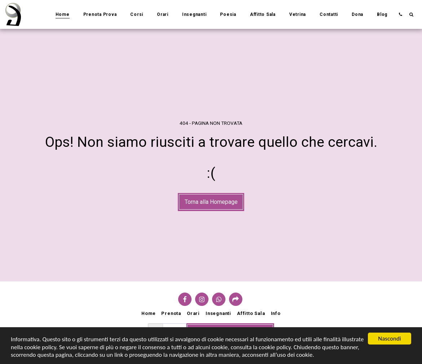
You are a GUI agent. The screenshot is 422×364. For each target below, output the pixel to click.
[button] (400, 14)
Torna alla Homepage (211, 201)
